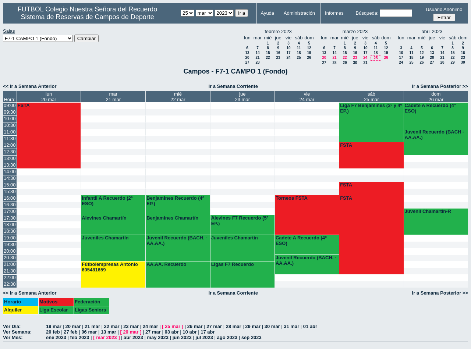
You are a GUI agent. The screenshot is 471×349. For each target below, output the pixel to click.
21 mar (92, 326)
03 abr (171, 332)
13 (247, 53)
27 (247, 62)
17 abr (208, 332)
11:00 (10, 132)
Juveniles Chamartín (105, 238)
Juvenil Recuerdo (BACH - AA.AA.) (434, 134)
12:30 (10, 151)
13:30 (10, 165)
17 (288, 53)
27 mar (214, 326)
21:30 (10, 271)
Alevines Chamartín (104, 218)
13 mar (108, 332)
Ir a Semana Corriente (233, 86)
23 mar (131, 326)
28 (257, 62)
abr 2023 (133, 337)
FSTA (24, 105)
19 (309, 53)
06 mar (89, 332)
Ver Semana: (17, 332)
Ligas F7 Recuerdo (232, 264)
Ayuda (267, 13)
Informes (334, 13)
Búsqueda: (367, 13)
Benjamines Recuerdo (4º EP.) (175, 200)
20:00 (10, 251)
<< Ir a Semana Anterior (29, 86)
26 (309, 58)
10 (288, 48)
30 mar (272, 326)
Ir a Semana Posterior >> (440, 86)
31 (365, 63)
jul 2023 (204, 337)
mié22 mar (177, 96)
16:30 (10, 204)
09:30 (10, 112)
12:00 (10, 145)
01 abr (310, 326)
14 (257, 53)
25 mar (172, 326)
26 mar (195, 326)
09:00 (10, 105)
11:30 (10, 138)
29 (345, 63)
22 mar (112, 326)
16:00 (10, 198)
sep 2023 (251, 337)
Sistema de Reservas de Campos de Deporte (87, 17)
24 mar (150, 326)
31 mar (291, 326)
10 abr (189, 332)
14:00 (10, 171)
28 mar (233, 326)
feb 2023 (79, 337)
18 (299, 53)
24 (288, 58)
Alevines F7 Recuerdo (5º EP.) (240, 220)
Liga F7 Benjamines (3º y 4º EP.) (371, 108)
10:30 (10, 125)
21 (257, 58)
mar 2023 (106, 337)
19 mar (53, 326)
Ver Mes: (12, 337)
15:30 (10, 191)
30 (355, 63)
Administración (299, 13)
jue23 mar (242, 96)
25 (299, 58)
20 (247, 58)
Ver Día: (12, 326)
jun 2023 (182, 337)
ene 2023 (56, 337)
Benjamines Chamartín (172, 218)
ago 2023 (227, 337)
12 (309, 48)
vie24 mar (307, 96)
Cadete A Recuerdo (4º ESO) (301, 240)
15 (268, 53)
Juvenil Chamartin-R (428, 211)
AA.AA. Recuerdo (166, 264)
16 (278, 53)
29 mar (253, 326)
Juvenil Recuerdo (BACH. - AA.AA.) (176, 240)
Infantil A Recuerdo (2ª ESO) (107, 200)
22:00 (10, 277)
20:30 (10, 257)
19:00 (10, 238)
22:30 (10, 284)
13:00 (10, 158)
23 (278, 58)
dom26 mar (436, 96)
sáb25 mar (371, 96)
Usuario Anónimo (444, 9)
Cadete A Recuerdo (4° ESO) (430, 108)
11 (299, 48)
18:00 (10, 224)
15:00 (10, 185)
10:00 (10, 118)
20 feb (53, 332)
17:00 (10, 211)
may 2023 (158, 337)
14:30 (10, 178)
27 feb (71, 332)
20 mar (73, 326)
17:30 (10, 218)
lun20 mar (48, 96)
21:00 (10, 264)
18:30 (10, 231)
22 (268, 58)
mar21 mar (113, 96)
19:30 (10, 244)
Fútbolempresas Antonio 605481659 (110, 267)
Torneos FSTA (292, 198)
